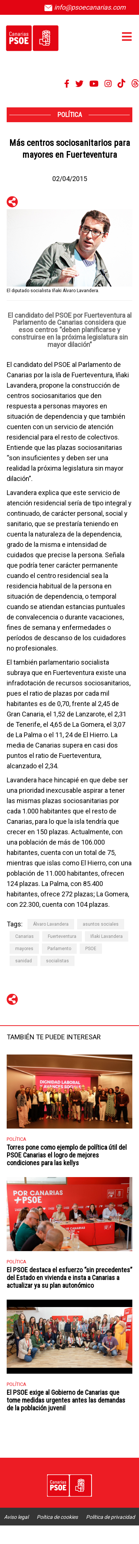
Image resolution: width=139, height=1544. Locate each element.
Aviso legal (16, 1517)
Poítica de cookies (57, 1517)
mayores (24, 948)
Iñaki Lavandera (106, 936)
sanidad (23, 960)
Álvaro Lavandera (51, 924)
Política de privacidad (110, 1517)
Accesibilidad (69, 1535)
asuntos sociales (101, 924)
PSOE (90, 948)
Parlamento (59, 948)
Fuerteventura (62, 936)
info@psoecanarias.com (85, 7)
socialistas (57, 960)
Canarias (24, 936)
